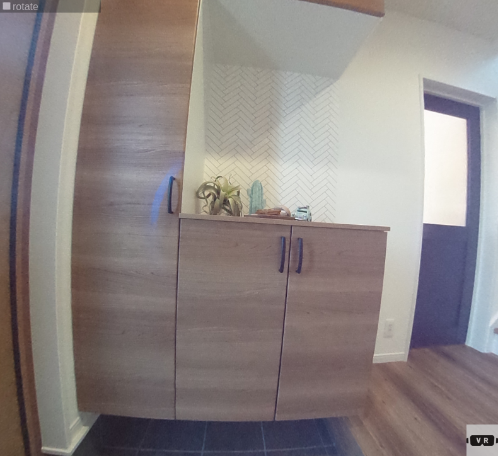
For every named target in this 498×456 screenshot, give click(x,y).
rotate (20, 6)
